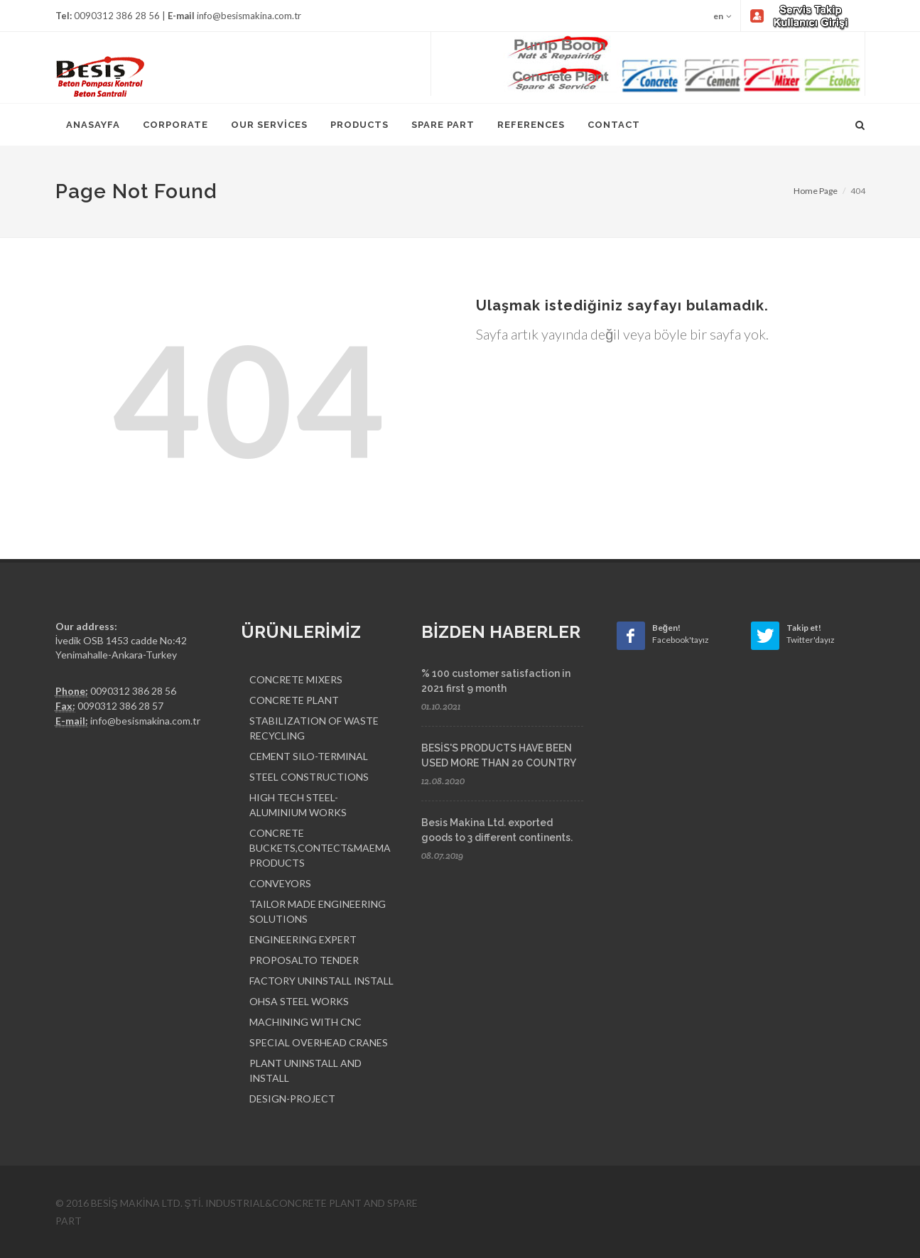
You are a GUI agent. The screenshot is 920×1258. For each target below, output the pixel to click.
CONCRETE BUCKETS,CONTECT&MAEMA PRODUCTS (320, 848)
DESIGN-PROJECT (292, 1098)
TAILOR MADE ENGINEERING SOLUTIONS (317, 911)
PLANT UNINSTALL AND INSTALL (305, 1070)
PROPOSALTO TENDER (304, 960)
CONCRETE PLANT (294, 700)
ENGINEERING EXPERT (303, 939)
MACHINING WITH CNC (305, 1022)
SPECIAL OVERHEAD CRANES (318, 1042)
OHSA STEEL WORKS (299, 1001)
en (722, 16)
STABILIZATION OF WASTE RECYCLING (314, 728)
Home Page (816, 190)
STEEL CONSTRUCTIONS (309, 777)
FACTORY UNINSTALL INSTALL (321, 981)
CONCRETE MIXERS (295, 679)
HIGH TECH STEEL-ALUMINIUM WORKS (298, 804)
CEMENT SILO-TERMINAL (308, 756)
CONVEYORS (280, 883)
